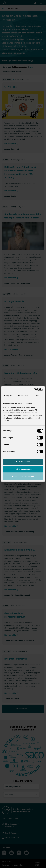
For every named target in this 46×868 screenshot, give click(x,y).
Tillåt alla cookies (23, 462)
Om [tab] (37, 396)
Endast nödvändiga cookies (23, 476)
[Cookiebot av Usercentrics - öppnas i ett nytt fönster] (33, 389)
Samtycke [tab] (8, 396)
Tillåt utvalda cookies (22, 469)
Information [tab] (23, 396)
